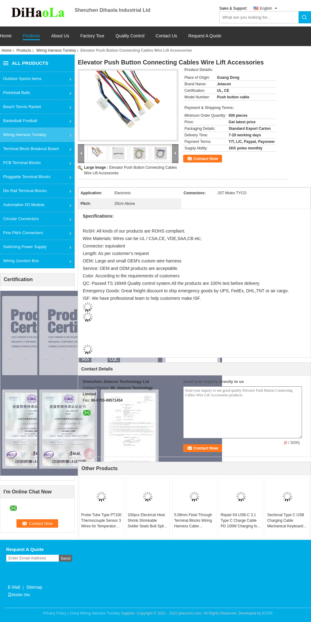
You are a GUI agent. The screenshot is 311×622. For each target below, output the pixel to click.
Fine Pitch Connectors (23, 232)
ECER (267, 613)
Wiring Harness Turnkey (56, 50)
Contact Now (205, 158)
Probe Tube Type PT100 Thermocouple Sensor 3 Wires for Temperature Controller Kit (101, 521)
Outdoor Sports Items (22, 78)
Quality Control (130, 36)
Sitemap (34, 587)
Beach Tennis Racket (22, 106)
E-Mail (14, 587)
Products (31, 36)
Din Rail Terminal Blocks (25, 190)
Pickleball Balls (16, 92)
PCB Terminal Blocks (22, 162)
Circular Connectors (21, 218)
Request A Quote (204, 35)
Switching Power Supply (24, 246)
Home (6, 36)
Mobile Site (19, 595)
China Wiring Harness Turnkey (94, 613)
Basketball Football (20, 120)
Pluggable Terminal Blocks (26, 176)
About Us (60, 36)
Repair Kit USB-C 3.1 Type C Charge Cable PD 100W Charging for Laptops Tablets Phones (241, 521)
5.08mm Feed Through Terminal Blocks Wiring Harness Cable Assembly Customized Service (193, 521)
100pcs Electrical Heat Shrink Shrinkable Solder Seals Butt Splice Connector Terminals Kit (148, 521)
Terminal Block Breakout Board (30, 148)
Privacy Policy (55, 613)
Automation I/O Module (23, 204)
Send (65, 558)
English (266, 8)
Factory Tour (92, 36)
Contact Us (166, 36)
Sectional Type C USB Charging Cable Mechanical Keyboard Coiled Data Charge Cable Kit (285, 521)
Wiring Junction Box (21, 260)
